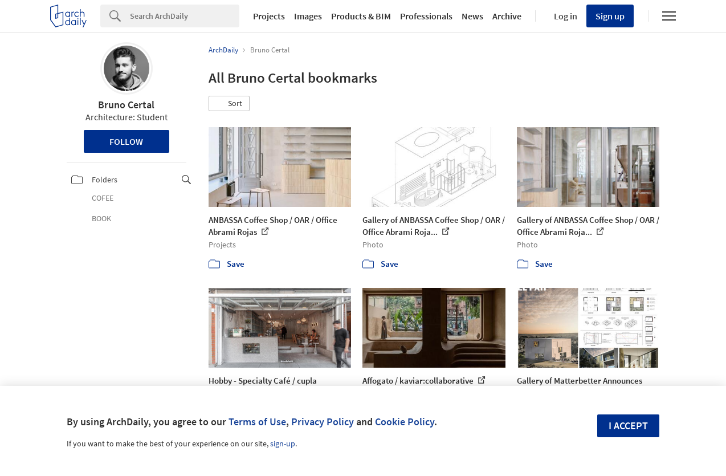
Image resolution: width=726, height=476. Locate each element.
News (472, 16)
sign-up (282, 443)
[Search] (184, 16)
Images (308, 16)
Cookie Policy (404, 421)
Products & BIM (361, 16)
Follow (126, 141)
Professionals (426, 16)
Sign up (610, 16)
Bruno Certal (126, 104)
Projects (269, 16)
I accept (628, 425)
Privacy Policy (322, 421)
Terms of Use (257, 421)
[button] (229, 104)
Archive (506, 16)
